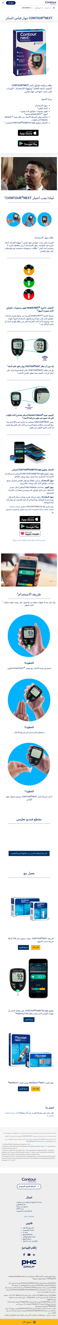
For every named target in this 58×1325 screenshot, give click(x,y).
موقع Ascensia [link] (28, 1234)
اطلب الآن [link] (35, 947)
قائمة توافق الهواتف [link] (29, 1237)
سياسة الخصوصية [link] (28, 1230)
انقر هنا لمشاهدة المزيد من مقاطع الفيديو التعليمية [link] (29, 853)
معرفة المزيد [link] (23, 947)
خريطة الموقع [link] (27, 1239)
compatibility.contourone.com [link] (35, 1141)
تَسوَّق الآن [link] (11, 3)
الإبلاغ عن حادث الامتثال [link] (30, 1241)
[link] (50, 3)
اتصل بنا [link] (25, 1232)
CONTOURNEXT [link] (26, 8)
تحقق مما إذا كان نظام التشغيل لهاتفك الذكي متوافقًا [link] (29, 540)
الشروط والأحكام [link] (28, 1228)
